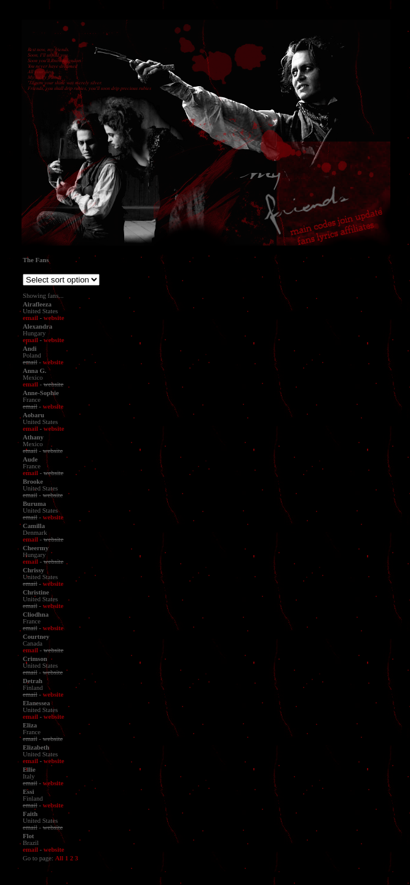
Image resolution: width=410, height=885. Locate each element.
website (54, 317)
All (59, 858)
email (30, 317)
